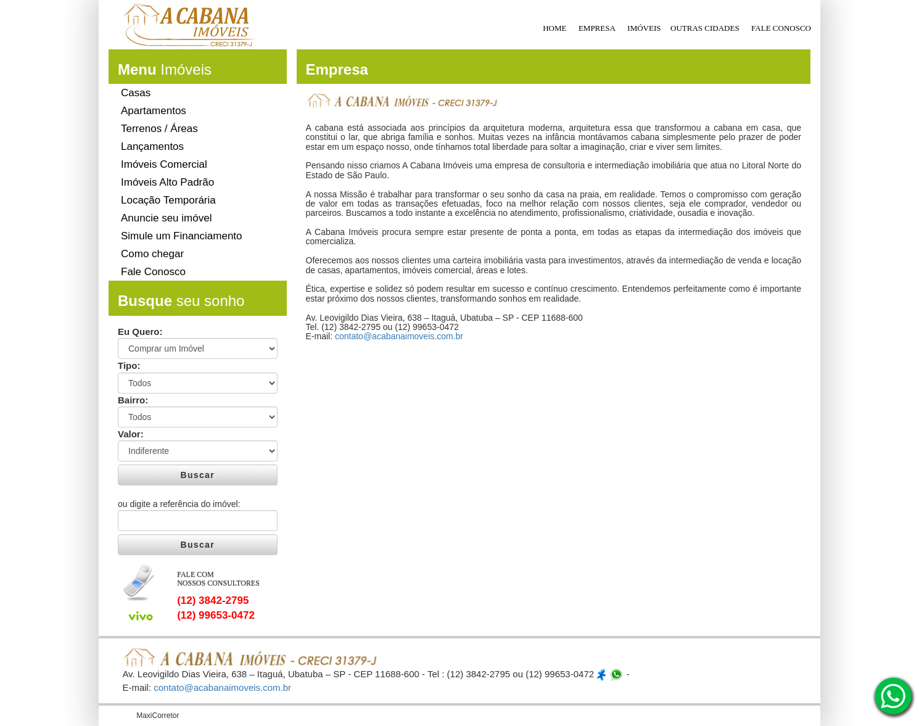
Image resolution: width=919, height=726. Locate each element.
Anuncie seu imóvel (166, 218)
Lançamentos (152, 146)
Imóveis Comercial (164, 164)
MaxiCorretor (157, 715)
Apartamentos (153, 111)
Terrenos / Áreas (159, 128)
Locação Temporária (168, 200)
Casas (135, 93)
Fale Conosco (153, 272)
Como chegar (152, 254)
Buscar (198, 475)
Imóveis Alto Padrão (167, 182)
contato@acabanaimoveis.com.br (399, 336)
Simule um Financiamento (181, 236)
